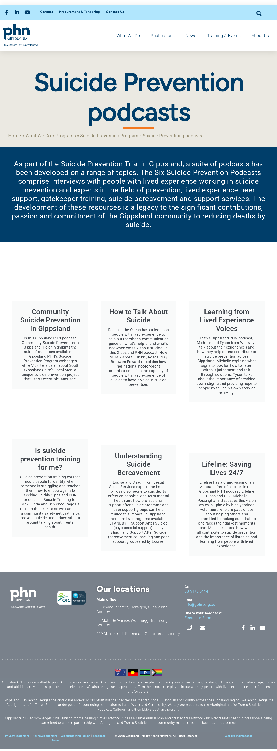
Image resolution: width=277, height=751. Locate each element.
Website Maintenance (239, 737)
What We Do (128, 35)
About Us (260, 35)
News (191, 35)
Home (15, 136)
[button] (259, 13)
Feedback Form (198, 620)
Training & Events (224, 35)
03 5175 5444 (196, 593)
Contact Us (115, 12)
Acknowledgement (45, 737)
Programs (71, 136)
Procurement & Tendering (79, 12)
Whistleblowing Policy (75, 737)
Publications (163, 35)
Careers (46, 12)
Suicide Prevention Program (119, 136)
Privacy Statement (17, 737)
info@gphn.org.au (200, 606)
